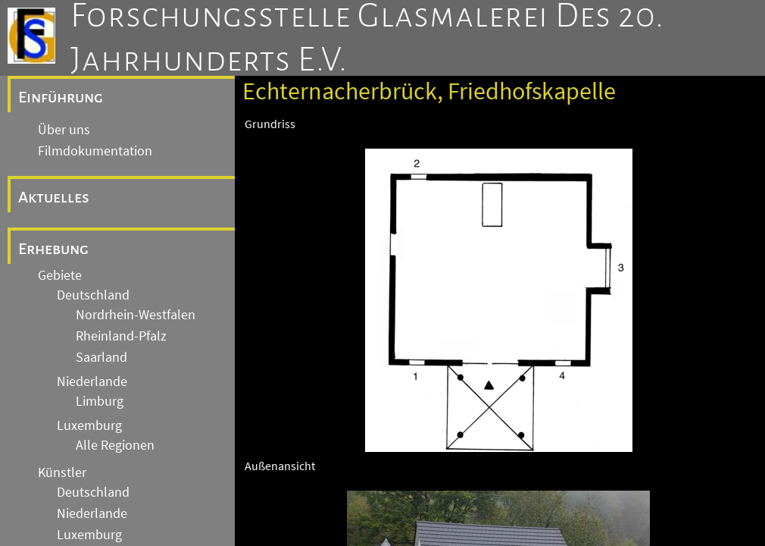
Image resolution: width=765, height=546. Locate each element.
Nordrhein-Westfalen (135, 314)
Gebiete (60, 275)
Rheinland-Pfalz (121, 336)
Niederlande (92, 381)
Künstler (62, 472)
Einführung (60, 97)
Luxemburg (89, 425)
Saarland (101, 357)
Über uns (64, 129)
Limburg (99, 401)
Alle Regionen (115, 445)
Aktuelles (53, 197)
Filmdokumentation (95, 151)
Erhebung (53, 248)
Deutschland (93, 295)
